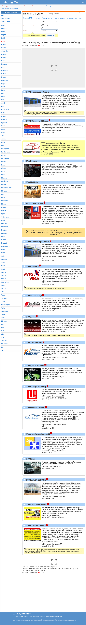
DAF (2, 67)
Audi (2, 25)
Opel (3, 220)
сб (43, 24)
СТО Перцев (31, 161)
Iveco (3, 132)
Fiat (2, 93)
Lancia (3, 155)
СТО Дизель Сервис (35, 366)
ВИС (3, 324)
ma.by (4, 2)
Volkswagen (5, 305)
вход (82, 2)
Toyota (3, 301)
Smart (3, 279)
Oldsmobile (5, 217)
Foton (3, 100)
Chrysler (4, 54)
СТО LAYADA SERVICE (36, 480)
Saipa (3, 256)
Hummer (4, 119)
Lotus (3, 171)
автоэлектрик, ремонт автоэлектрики (68, 18)
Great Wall (5, 110)
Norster (3, 210)
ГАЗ (2, 327)
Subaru (3, 285)
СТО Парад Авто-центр (36, 387)
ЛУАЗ (3, 337)
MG (2, 194)
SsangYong (5, 282)
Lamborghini (5, 152)
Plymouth (4, 227)
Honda (3, 116)
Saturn (3, 262)
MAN (3, 175)
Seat (3, 269)
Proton (3, 236)
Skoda (3, 275)
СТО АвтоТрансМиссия (36, 505)
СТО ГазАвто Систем (35, 408)
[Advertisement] (43, 591)
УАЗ (2, 350)
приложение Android (52, 616)
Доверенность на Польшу (9, 8)
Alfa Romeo (5, 18)
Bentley (4, 28)
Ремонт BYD (27, 18)
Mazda (3, 184)
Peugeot (4, 223)
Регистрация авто (51, 6)
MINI (3, 197)
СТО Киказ (30, 459)
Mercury (4, 191)
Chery (3, 48)
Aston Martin (5, 22)
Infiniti (3, 126)
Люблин (4, 341)
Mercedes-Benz (6, 188)
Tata (2, 292)
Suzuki (3, 288)
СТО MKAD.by (32, 182)
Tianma (3, 298)
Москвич (4, 344)
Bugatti (3, 35)
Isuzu (3, 129)
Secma (3, 272)
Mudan (3, 204)
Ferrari (3, 90)
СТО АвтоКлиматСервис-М (38, 434)
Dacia (3, 61)
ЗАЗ (2, 331)
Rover (3, 249)
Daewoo (4, 64)
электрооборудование (44, 18)
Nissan (3, 207)
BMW (3, 31)
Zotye (3, 318)
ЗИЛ (2, 334)
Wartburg (4, 311)
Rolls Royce (5, 246)
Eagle (3, 83)
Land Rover (5, 158)
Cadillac (4, 44)
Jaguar (3, 139)
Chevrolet (4, 51)
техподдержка (28, 616)
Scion (3, 266)
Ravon (3, 240)
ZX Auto (4, 321)
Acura (3, 15)
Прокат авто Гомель (29, 6)
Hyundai (4, 123)
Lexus (3, 162)
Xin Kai (3, 314)
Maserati (4, 178)
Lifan (3, 165)
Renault (4, 243)
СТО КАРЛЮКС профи (36, 526)
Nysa (3, 214)
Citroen (3, 57)
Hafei (3, 113)
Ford (3, 96)
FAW (3, 87)
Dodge (3, 77)
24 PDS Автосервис (34, 203)
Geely (3, 103)
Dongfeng (4, 80)
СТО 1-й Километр (34, 343)
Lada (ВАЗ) (5, 149)
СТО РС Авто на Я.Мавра (37, 121)
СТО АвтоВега (32, 266)
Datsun (3, 74)
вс (49, 24)
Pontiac (4, 230)
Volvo (3, 308)
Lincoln (3, 168)
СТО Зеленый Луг (34, 296)
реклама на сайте (18, 616)
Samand (4, 259)
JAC (2, 136)
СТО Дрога (30, 317)
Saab (3, 253)
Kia (2, 145)
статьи (60, 616)
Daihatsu (4, 70)
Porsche (4, 233)
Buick (3, 38)
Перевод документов (8, 6)
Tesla (3, 295)
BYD (3, 41)
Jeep (3, 142)
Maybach (4, 181)
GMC (3, 106)
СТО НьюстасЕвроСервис (37, 92)
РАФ (2, 347)
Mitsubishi (4, 201)
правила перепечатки (39, 616)
